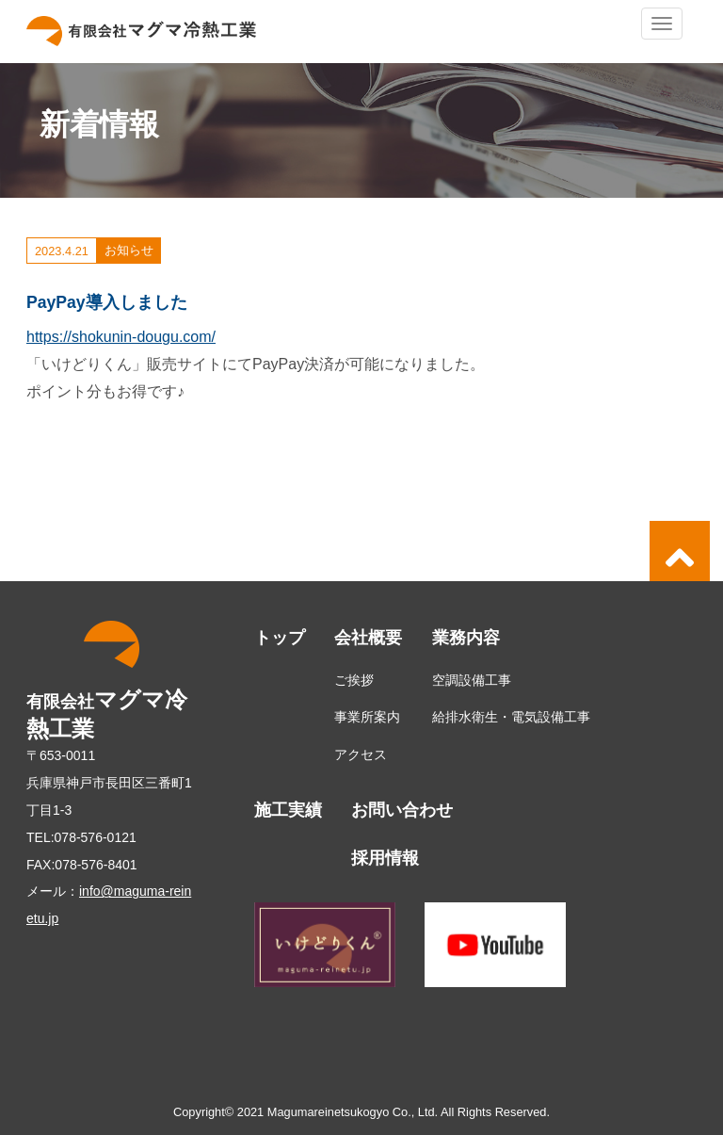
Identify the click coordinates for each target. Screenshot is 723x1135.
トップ (279, 637)
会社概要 (368, 637)
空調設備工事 (471, 680)
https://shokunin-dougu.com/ (121, 337)
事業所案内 (367, 716)
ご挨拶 (354, 680)
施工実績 (288, 810)
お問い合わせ (402, 810)
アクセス (360, 754)
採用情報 (385, 858)
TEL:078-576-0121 (81, 837)
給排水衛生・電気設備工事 (511, 716)
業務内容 (466, 637)
